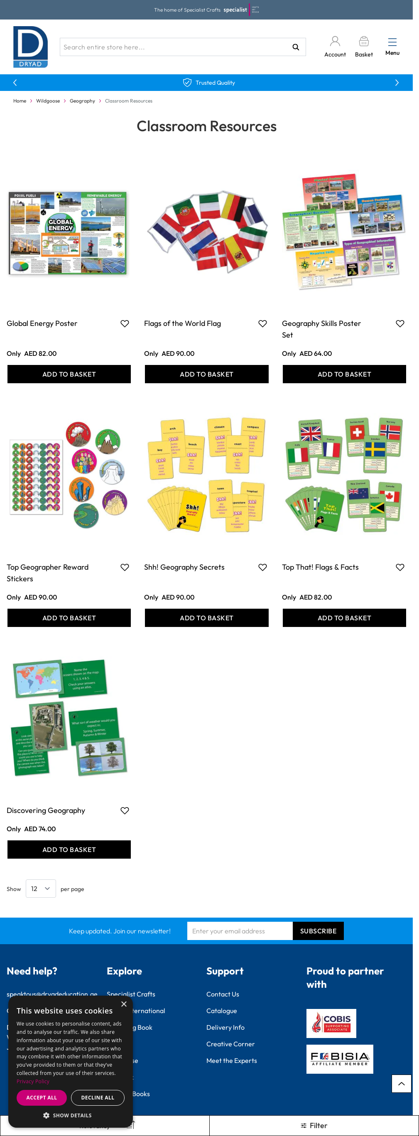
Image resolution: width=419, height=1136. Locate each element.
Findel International (136, 1010)
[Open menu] (392, 42)
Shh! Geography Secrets (184, 567)
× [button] (123, 1004)
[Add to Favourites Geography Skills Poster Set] (400, 323)
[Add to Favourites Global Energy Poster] (125, 323)
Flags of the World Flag (182, 323)
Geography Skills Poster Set (321, 329)
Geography (82, 101)
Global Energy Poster (42, 323)
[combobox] (183, 47)
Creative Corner (230, 1044)
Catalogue (221, 1010)
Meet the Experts (231, 1060)
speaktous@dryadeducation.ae (52, 994)
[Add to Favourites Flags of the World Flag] (262, 323)
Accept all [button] (42, 1097)
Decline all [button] (98, 1097)
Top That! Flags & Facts (320, 567)
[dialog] (70, 1062)
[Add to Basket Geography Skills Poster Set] (344, 374)
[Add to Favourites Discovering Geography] (125, 810)
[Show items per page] (41, 888)
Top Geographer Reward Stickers (47, 572)
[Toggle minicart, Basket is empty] (364, 47)
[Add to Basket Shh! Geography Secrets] (206, 618)
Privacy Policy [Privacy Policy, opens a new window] (33, 1081)
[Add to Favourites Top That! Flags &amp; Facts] (400, 567)
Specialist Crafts (131, 994)
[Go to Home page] (30, 47)
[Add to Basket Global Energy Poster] (69, 374)
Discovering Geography (46, 810)
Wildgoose (48, 101)
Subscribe (318, 931)
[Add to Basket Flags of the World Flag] (206, 374)
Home (19, 101)
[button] (71, 1115)
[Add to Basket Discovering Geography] (69, 849)
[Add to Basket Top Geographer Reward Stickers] (69, 618)
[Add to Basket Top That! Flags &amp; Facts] (344, 618)
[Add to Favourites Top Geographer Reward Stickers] (125, 567)
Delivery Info (225, 1027)
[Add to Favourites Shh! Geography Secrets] (262, 567)
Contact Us (222, 994)
